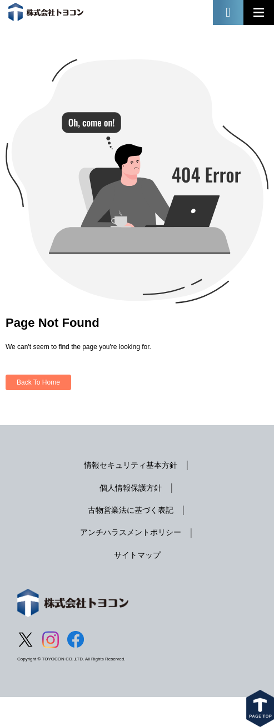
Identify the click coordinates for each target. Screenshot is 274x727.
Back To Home (38, 382)
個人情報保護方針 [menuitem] (130, 487)
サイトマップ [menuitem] (137, 555)
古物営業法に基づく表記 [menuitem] (130, 510)
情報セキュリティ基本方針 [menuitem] (130, 465)
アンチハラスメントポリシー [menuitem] (130, 532)
